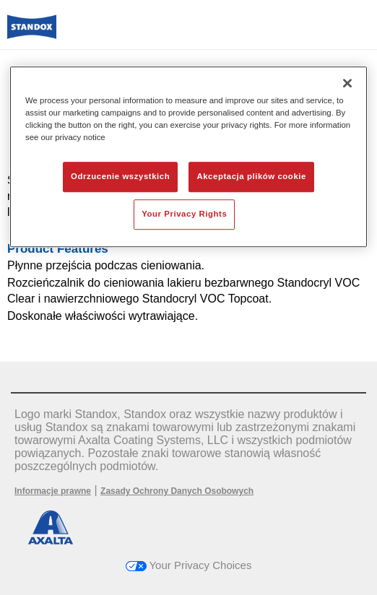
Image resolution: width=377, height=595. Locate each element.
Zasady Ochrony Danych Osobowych (177, 491)
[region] (188, 157)
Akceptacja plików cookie (251, 176)
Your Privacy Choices (189, 565)
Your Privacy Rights (184, 213)
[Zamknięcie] (347, 83)
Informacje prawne (52, 491)
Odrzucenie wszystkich (120, 176)
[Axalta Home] (31, 33)
